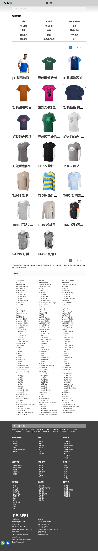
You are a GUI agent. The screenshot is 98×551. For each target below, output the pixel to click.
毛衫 (65, 470)
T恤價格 (41, 280)
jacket (64, 394)
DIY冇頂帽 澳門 (21, 327)
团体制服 (67, 494)
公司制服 (67, 443)
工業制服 (67, 441)
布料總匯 (56, 429)
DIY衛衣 (64, 351)
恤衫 (74, 26)
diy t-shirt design (67, 311)
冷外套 (66, 468)
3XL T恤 (18, 282)
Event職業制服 (66, 368)
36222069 (15, 532)
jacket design (20, 396)
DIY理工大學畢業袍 (68, 345)
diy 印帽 (41, 315)
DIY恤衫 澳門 (20, 337)
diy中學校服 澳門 (44, 323)
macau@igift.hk (43, 527)
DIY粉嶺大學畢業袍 (68, 347)
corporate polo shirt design (47, 303)
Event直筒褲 (43, 368)
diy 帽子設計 (20, 317)
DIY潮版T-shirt (43, 341)
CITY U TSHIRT (21, 295)
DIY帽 (41, 335)
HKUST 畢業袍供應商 (69, 388)
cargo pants (65, 290)
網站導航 (40, 429)
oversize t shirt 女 (21, 414)
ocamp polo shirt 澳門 (23, 408)
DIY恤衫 (64, 335)
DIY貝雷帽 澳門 (67, 357)
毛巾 (65, 472)
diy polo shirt (20, 309)
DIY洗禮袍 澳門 (67, 339)
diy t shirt (65, 309)
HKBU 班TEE (43, 376)
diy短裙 (18, 347)
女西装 (66, 488)
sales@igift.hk (16, 537)
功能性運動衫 (17, 466)
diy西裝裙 (65, 355)
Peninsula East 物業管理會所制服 (49, 414)
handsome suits (21, 374)
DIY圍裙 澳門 (43, 331)
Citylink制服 (65, 301)
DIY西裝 (41, 355)
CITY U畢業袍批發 (22, 301)
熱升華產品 (16, 502)
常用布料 (37, 431)
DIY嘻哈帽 (19, 331)
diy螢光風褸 (43, 351)
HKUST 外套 (43, 386)
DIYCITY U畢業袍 (67, 317)
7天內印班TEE (20, 284)
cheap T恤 (19, 292)
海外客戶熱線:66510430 (20, 534)
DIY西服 (41, 353)
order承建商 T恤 (67, 412)
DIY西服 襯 (65, 353)
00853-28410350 (43, 524)
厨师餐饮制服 (68, 490)
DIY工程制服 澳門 (21, 335)
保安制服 (67, 448)
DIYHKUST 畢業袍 (22, 321)
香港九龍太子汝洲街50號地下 (21, 539)
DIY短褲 (41, 347)
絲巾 (65, 474)
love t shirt (19, 402)
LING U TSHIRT (67, 398)
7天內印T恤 (65, 282)
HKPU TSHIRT (67, 378)
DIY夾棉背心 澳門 (44, 333)
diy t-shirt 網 (43, 313)
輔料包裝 (46, 431)
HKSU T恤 (19, 382)
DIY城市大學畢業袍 (68, 331)
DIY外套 (18, 333)
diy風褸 (41, 364)
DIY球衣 (41, 345)
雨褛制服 (67, 496)
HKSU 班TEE (43, 382)
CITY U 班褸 (66, 297)
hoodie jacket (43, 392)
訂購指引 (27, 431)
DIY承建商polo (43, 337)
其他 (74, 39)
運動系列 (23, 39)
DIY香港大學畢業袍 (22, 366)
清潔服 (66, 458)
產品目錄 (41, 490)
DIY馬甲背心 (66, 366)
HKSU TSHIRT (67, 380)
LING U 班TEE (43, 400)
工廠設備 (41, 498)
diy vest (18, 315)
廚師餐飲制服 (68, 446)
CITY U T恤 (42, 295)
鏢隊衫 (15, 474)
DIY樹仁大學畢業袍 (45, 339)
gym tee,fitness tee (68, 372)
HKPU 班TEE (43, 380)
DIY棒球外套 (20, 339)
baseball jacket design (69, 284)
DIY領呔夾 (42, 362)
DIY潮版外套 (66, 341)
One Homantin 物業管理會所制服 (49, 410)
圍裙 (23, 30)
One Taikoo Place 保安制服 (24, 412)
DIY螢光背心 (20, 351)
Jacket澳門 (65, 396)
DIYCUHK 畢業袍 (21, 319)
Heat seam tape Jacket (46, 374)
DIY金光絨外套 (43, 359)
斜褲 (49, 30)
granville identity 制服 (22, 372)
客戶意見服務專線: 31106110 (21, 529)
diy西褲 (18, 357)
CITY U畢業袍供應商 (68, 299)
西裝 (49, 35)
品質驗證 (41, 500)
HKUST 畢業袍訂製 (45, 390)
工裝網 (15, 446)
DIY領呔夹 (19, 362)
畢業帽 (41, 448)
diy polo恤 (42, 309)
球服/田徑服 (17, 468)
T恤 (23, 22)
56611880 (23, 527)
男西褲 (41, 470)
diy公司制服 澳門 (67, 325)
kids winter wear (44, 398)
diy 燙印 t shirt (43, 317)
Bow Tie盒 (65, 286)
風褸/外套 (16, 496)
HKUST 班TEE (20, 388)
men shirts (65, 402)
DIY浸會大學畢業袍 (22, 341)
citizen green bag (67, 292)
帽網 (14, 448)
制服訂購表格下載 (44, 488)
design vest (65, 307)
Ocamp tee (42, 408)
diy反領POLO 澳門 (45, 329)
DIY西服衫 (19, 355)
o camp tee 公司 (21, 406)
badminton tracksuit (45, 284)
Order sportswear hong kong (48, 412)
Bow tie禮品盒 (20, 288)
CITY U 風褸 (43, 299)
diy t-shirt (42, 311)
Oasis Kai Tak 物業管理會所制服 (72, 406)
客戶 (32, 429)
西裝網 (15, 443)
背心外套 (49, 26)
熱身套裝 (41, 446)
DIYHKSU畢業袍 (67, 319)
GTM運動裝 (42, 372)
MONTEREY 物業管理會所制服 (26, 404)
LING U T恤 (19, 400)
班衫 (14, 500)
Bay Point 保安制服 (22, 286)
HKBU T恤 (19, 376)
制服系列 (23, 35)
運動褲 (15, 470)
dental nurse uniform (45, 307)
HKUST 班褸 (43, 388)
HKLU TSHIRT (66, 376)
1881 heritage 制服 (68, 280)
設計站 (64, 431)
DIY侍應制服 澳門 (44, 325)
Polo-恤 (49, 22)
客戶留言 (41, 492)
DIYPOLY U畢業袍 (22, 323)
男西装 (66, 486)
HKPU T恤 (19, 380)
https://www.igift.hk (18, 542)
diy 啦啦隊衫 (66, 315)
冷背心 (66, 478)
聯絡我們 (41, 486)
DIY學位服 (65, 333)
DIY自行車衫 (66, 349)
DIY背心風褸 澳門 (44, 349)
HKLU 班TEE (43, 378)
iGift (49, 3)
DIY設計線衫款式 (44, 357)
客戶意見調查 (43, 494)
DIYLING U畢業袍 (67, 321)
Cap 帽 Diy (42, 290)
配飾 (40, 452)
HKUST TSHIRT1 (67, 384)
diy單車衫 (65, 329)
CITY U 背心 (20, 299)
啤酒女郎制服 (68, 450)
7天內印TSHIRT (44, 282)
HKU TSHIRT (66, 382)
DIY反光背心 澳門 (44, 327)
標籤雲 (15, 452)
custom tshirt (66, 305)
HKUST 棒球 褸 (67, 386)
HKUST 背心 (66, 390)
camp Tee (65, 288)
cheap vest (42, 292)
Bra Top (41, 288)
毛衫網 (15, 441)
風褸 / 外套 (74, 30)
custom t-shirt (20, 307)
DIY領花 (64, 362)
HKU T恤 (19, 384)
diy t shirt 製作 (20, 311)
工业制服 (67, 492)
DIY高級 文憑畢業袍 (22, 368)
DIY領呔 (64, 359)
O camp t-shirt (43, 406)
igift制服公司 (66, 392)
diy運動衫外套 (20, 359)
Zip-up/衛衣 (17, 494)
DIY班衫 (64, 343)
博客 (48, 429)
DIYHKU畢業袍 (44, 321)
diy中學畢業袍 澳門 (68, 323)
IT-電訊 (41, 394)
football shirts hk (67, 370)
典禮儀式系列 (49, 39)
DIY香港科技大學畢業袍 (46, 366)
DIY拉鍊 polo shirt (67, 337)
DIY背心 (18, 349)
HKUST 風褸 (20, 392)
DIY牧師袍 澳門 (44, 343)
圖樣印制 (55, 431)
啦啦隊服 (16, 472)
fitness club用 (43, 370)
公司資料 (41, 496)
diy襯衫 (18, 353)
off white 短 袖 (20, 410)
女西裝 (41, 468)
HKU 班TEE (43, 384)
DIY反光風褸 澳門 (21, 329)
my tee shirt (42, 404)
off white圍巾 (20, 280)
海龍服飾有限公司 (19, 450)
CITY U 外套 (66, 295)
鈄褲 (14, 504)
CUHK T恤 (19, 305)
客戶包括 (74, 429)
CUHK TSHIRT (67, 303)
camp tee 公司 (20, 290)
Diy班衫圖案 (20, 345)
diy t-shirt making (21, 313)
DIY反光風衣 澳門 (67, 327)
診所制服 (67, 452)
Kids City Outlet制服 (22, 398)
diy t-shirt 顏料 (66, 313)
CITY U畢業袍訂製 (45, 301)
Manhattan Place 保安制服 (47, 402)
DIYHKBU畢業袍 (44, 319)
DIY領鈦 (18, 364)
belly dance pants (44, 286)
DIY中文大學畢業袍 (22, 325)
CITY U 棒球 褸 (21, 297)
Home (16, 9)
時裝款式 (41, 454)
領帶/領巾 (42, 472)
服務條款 (15, 429)
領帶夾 (41, 476)
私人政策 (24, 429)
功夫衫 (41, 450)
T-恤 (14, 486)
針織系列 (74, 35)
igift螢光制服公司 (21, 394)
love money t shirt (67, 400)
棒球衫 (41, 443)
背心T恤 (23, 26)
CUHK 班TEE (43, 305)
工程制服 (67, 456)
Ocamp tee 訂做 (67, 408)
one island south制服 (68, 410)
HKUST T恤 (19, 386)
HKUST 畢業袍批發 (22, 390)
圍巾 (40, 474)
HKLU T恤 (19, 378)
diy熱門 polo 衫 (21, 343)
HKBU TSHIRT (67, 374)
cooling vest (20, 303)
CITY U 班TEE (43, 297)
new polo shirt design (68, 404)
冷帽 (65, 476)
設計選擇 (65, 429)
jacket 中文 (42, 396)
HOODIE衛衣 (74, 22)
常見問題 (18, 431)
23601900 (15, 524)
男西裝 (41, 466)
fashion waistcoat (21, 370)
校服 (65, 454)
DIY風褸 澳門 (66, 364)
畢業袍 (41, 441)
